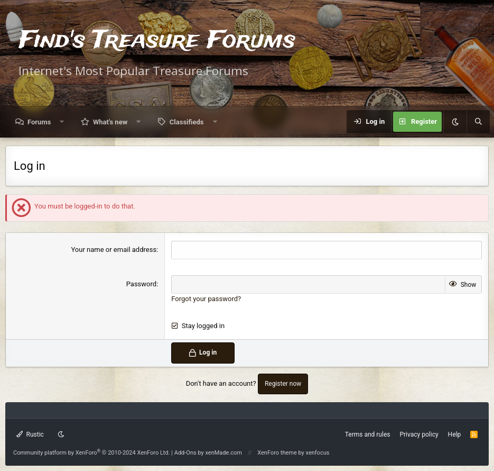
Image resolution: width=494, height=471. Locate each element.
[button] (62, 122)
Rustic (30, 434)
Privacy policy (418, 434)
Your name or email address (113, 249)
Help (454, 434)
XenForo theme (277, 452)
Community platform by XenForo (91, 452)
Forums (39, 122)
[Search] (478, 121)
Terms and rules (367, 434)
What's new (110, 122)
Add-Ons (185, 452)
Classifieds (187, 122)
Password (141, 284)
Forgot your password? (206, 299)
